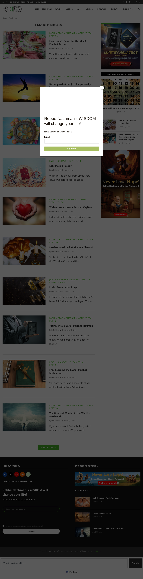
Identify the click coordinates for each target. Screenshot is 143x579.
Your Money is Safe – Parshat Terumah (71, 325)
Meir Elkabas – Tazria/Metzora (106, 498)
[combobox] (64, 563)
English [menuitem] (73, 572)
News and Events (78, 279)
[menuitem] (71, 572)
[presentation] (22, 518)
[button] (48, 447)
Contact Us (14, 2)
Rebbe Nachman (27, 2)
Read (60, 33)
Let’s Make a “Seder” (61, 165)
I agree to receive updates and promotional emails (24, 526)
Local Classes (41, 2)
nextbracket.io (98, 551)
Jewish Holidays (57, 119)
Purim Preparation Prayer (64, 287)
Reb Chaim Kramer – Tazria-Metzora (108, 528)
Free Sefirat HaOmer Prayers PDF (121, 108)
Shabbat (70, 33)
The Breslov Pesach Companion (127, 122)
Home (5, 18)
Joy (71, 119)
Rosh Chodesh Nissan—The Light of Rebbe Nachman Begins (129, 137)
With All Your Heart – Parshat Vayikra (70, 207)
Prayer (53, 199)
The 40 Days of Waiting (103, 513)
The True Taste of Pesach (63, 124)
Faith (52, 33)
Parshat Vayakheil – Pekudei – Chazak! (71, 247)
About (5, 2)
